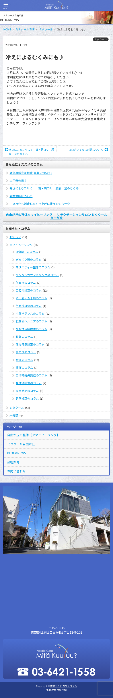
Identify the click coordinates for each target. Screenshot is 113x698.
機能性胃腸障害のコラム (31, 329)
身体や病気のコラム (29, 383)
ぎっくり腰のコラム (28, 259)
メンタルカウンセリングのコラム (37, 275)
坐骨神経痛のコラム (29, 306)
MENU (5, 6)
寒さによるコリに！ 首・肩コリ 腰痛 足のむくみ (29, 152)
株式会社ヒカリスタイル (63, 686)
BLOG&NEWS (16, 453)
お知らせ (15, 237)
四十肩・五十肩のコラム (31, 298)
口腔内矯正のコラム (29, 290)
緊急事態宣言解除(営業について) (31, 173)
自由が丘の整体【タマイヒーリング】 (33, 435)
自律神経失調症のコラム (31, 375)
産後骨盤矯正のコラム (30, 344)
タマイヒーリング (21, 245)
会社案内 (13, 462)
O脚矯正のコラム (27, 252)
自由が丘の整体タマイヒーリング (29, 214)
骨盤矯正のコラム (27, 398)
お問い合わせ (16, 471)
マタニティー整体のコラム (33, 267)
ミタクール (101, 39)
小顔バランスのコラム (30, 313)
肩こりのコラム (26, 352)
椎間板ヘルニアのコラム (31, 321)
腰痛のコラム (24, 360)
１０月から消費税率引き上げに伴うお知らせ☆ (40, 204)
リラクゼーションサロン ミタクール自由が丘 (78, 216)
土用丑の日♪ (18, 180)
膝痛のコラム (24, 367)
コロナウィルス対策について (88, 149)
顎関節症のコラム (27, 391)
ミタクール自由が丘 (21, 444)
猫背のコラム (24, 337)
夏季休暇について (21, 196)
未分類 (14, 415)
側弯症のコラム (26, 283)
